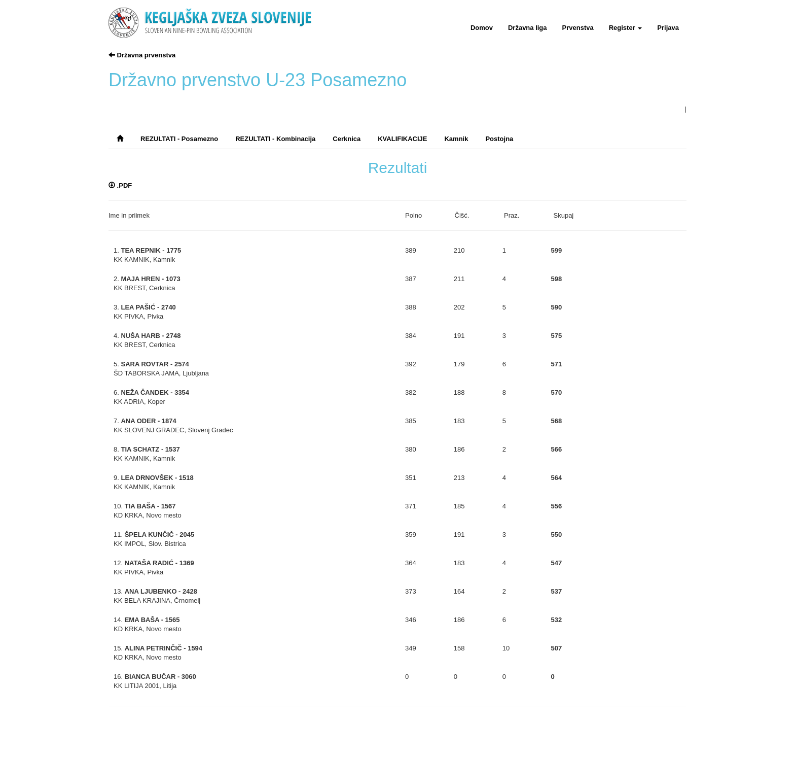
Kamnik (456, 139)
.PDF (120, 185)
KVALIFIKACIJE (402, 139)
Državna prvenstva (142, 55)
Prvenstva (578, 27)
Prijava (668, 27)
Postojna (499, 139)
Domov (482, 27)
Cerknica (346, 139)
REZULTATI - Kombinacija (275, 139)
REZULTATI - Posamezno (179, 139)
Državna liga (527, 27)
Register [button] (625, 27)
